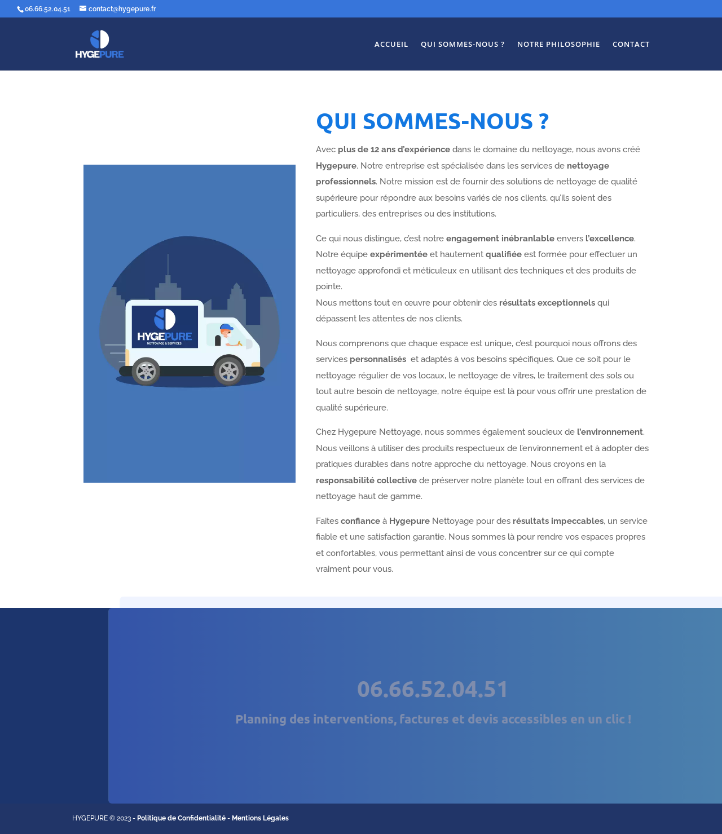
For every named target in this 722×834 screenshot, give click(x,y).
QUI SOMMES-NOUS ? (463, 44)
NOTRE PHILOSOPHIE (558, 44)
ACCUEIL (391, 44)
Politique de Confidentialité (181, 818)
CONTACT (631, 44)
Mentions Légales (260, 818)
